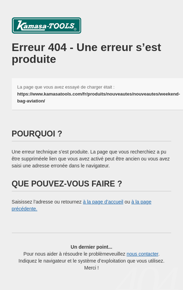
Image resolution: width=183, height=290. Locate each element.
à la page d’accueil (103, 202)
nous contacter (142, 254)
